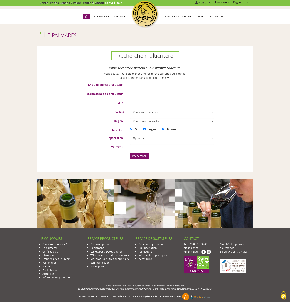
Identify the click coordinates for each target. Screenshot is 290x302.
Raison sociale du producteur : (105, 94)
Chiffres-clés (50, 251)
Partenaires (49, 262)
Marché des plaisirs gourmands (232, 246)
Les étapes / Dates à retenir (107, 251)
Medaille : (118, 130)
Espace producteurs (178, 16)
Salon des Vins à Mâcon (234, 251)
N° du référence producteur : (106, 85)
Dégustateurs (241, 2)
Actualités (48, 274)
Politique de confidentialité (166, 296)
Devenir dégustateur (151, 244)
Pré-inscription (99, 244)
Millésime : (117, 147)
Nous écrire (191, 248)
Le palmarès (50, 248)
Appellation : (116, 138)
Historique (48, 255)
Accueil (86, 16)
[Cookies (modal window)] (283, 295)
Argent (152, 129)
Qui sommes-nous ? (54, 244)
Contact (119, 16)
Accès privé (97, 266)
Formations (145, 251)
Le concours (101, 16)
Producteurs (222, 2)
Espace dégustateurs (210, 16)
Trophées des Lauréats (56, 259)
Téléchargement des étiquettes (109, 255)
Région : (119, 121)
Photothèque (50, 270)
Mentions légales (141, 296)
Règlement (97, 248)
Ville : (121, 103)
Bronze (171, 129)
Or (136, 129)
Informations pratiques (56, 277)
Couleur (119, 112)
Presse (46, 266)
